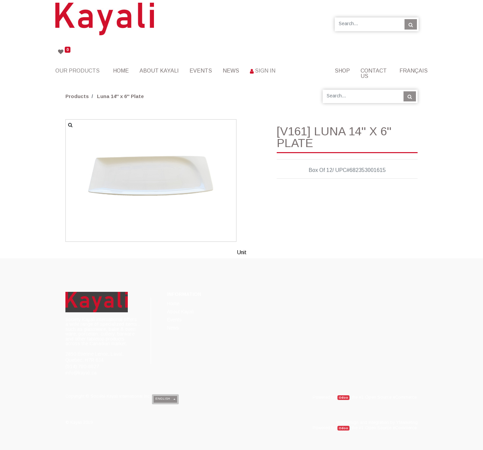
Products (77, 96)
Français (413, 71)
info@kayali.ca (81, 372)
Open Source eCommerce (391, 397)
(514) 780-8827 (82, 366)
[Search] (411, 24)
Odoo (343, 397)
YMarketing (407, 422)
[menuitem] (121, 71)
